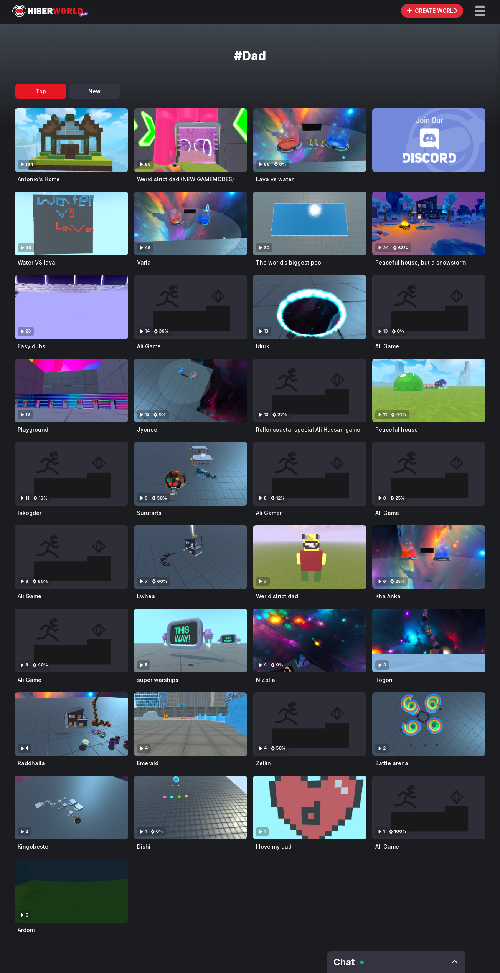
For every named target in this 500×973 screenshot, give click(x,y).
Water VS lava (36, 262)
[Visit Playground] (71, 390)
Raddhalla (31, 763)
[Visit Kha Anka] (429, 557)
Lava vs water (275, 179)
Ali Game (149, 346)
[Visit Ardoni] (71, 891)
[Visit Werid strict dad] (309, 557)
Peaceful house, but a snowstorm (420, 262)
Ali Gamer (269, 513)
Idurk (262, 346)
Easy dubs (31, 346)
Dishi (143, 846)
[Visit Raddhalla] (71, 724)
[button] (480, 10)
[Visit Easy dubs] (71, 307)
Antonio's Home (39, 179)
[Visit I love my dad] (309, 807)
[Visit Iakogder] (71, 474)
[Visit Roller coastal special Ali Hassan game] (309, 390)
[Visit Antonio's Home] (71, 140)
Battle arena (391, 763)
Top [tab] (41, 91)
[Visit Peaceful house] (429, 390)
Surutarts (149, 513)
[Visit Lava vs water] (309, 140)
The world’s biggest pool (289, 262)
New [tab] (94, 91)
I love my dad (274, 846)
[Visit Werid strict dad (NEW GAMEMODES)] (191, 140)
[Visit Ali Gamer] (309, 474)
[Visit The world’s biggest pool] (309, 223)
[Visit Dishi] (191, 807)
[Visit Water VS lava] (71, 223)
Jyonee (147, 429)
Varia (144, 262)
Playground (33, 429)
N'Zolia (265, 680)
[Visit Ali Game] (191, 307)
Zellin (263, 763)
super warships (157, 680)
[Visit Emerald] (191, 724)
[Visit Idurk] (309, 307)
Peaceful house (396, 429)
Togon (384, 680)
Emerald (147, 763)
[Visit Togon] (429, 640)
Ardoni (26, 930)
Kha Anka (388, 596)
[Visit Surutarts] (191, 474)
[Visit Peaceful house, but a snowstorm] (429, 223)
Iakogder (29, 513)
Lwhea (146, 596)
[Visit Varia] (191, 223)
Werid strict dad (277, 596)
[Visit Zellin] (309, 724)
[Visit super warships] (191, 640)
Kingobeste (33, 846)
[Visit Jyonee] (191, 390)
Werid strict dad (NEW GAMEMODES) (185, 179)
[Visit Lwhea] (191, 557)
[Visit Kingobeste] (71, 807)
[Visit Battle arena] (429, 724)
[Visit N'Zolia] (309, 640)
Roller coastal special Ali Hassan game (308, 429)
